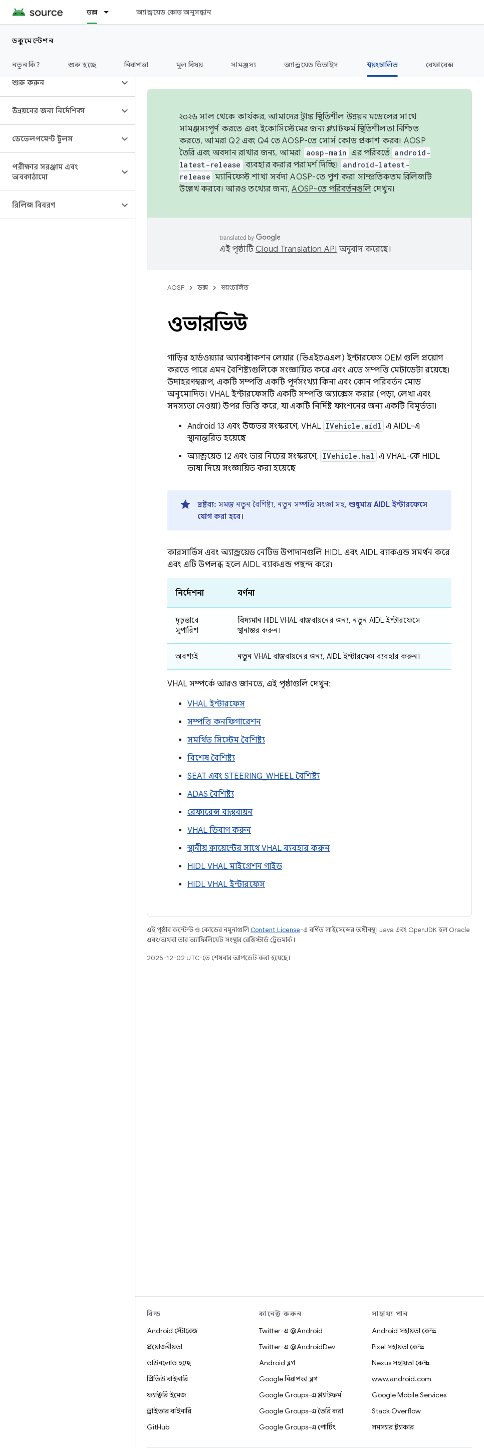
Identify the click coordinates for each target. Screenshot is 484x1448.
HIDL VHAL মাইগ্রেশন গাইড (234, 866)
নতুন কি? (26, 64)
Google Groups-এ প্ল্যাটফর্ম (300, 1394)
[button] (59, 83)
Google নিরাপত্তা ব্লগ (288, 1378)
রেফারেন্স (439, 64)
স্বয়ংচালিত (235, 287)
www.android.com (401, 1378)
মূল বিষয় (189, 64)
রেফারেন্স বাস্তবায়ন (220, 812)
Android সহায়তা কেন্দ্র (404, 1330)
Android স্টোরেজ (172, 1330)
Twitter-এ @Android (291, 1330)
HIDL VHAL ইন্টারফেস (226, 884)
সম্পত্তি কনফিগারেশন (224, 722)
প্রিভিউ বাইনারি (167, 1378)
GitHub (158, 1426)
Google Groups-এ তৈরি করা (301, 1410)
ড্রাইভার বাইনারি (169, 1410)
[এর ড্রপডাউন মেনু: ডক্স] (110, 12)
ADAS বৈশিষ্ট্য (210, 794)
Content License (275, 930)
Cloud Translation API (296, 249)
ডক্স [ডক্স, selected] (92, 12)
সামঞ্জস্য (243, 64)
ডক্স (202, 287)
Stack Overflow (396, 1410)
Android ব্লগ (277, 1362)
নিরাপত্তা (136, 64)
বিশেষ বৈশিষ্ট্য (211, 758)
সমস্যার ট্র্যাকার (393, 1426)
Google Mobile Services (409, 1394)
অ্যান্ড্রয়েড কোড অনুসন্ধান (173, 12)
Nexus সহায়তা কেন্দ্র (401, 1362)
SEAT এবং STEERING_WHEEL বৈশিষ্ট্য (253, 776)
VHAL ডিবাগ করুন (219, 830)
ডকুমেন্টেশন (33, 40)
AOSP (175, 287)
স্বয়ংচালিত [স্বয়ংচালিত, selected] (382, 64)
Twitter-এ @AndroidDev (297, 1346)
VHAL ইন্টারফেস (216, 704)
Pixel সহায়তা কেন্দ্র (398, 1346)
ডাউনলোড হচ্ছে (169, 1362)
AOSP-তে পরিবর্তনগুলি (331, 189)
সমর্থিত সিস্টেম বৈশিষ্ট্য (226, 740)
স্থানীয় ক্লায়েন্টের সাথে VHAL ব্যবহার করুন (258, 848)
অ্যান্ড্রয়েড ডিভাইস (311, 64)
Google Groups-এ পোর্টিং (297, 1426)
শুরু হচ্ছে (82, 64)
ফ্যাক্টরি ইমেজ (166, 1394)
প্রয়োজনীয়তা (164, 1346)
